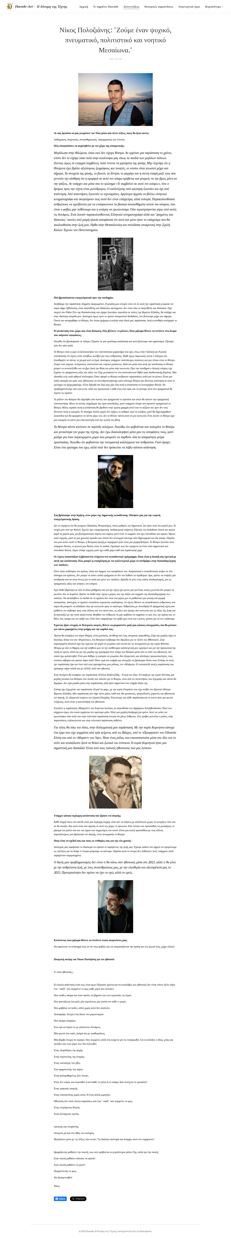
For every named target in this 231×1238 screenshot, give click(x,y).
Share (60, 1199)
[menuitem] (84, 7)
